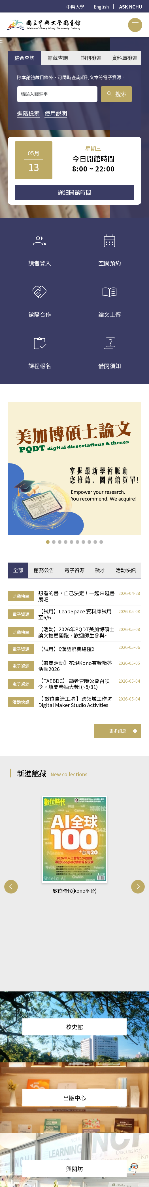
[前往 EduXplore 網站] (133, 1169)
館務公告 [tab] (44, 570)
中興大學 (75, 6)
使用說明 (55, 113)
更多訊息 (123, 731)
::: (1, 15)
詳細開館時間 (74, 192)
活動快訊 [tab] (126, 570)
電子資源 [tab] (74, 570)
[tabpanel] (74, 649)
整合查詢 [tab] (24, 57)
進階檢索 (28, 113)
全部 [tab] (18, 570)
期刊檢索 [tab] (91, 57)
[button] (48, 542)
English (101, 6)
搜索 (116, 94)
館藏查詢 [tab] (58, 57)
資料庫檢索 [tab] (124, 57)
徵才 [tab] (100, 570)
